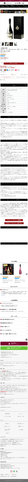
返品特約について (13, 74)
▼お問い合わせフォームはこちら (5, 407)
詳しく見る (3, 295)
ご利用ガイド (7, 423)
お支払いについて (7, 426)
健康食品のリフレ (3, 445)
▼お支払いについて (6, 365)
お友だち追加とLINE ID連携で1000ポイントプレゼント (14, 348)
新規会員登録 (7, 413)
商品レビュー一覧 (21, 416)
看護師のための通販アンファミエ (5, 444)
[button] (1, 274)
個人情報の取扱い (14, 476)
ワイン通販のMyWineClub (4, 439)
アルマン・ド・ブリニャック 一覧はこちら (14, 223)
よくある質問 (21, 429)
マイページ (2, 410)
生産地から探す (2, 6)
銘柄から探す (7, 6)
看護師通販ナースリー (15, 442)
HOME (1, 8)
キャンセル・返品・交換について (7, 430)
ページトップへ (26, 339)
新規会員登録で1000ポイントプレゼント (14, 343)
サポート (2, 420)
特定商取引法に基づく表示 (4, 476)
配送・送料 (2, 368)
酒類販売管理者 (3, 461)
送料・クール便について (24, 74)
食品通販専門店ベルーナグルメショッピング (16, 439)
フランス (4, 8)
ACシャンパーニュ (10, 95)
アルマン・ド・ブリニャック (11, 102)
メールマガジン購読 (7, 416)
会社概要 (2, 448)
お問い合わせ (14, 474)
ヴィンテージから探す (19, 6)
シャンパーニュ (9, 8)
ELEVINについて (7, 474)
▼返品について (6, 394)
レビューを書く (3, 79)
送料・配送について (20, 423)
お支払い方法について (3, 74)
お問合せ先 (2, 397)
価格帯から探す (13, 6)
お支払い (2, 360)
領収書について (20, 426)
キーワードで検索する (25, 6)
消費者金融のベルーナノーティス (17, 444)
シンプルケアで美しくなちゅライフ (6, 442)
